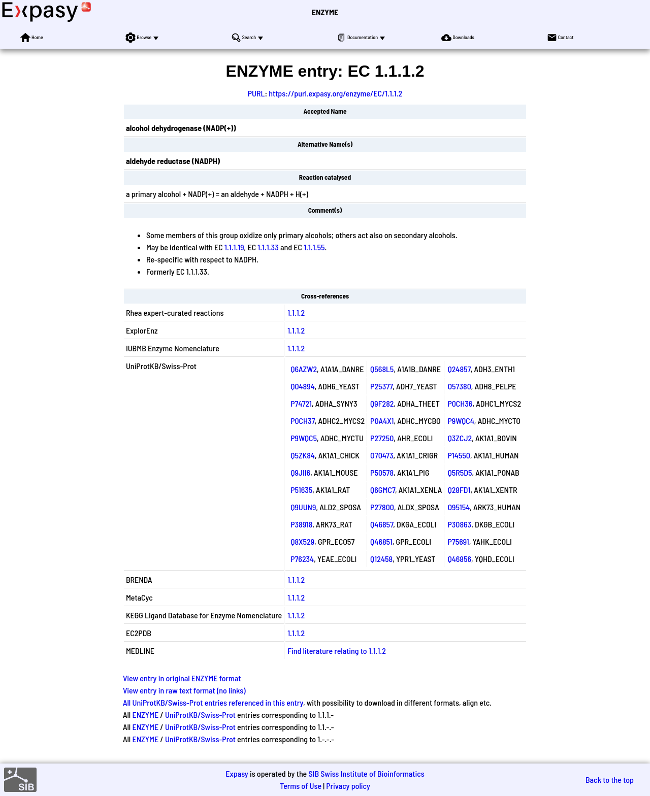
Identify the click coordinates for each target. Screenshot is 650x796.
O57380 (459, 386)
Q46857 (381, 524)
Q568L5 (382, 369)
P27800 (382, 507)
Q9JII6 (300, 472)
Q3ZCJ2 (459, 438)
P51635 (301, 489)
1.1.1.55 (314, 247)
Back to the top (610, 779)
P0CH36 (459, 403)
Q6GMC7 (382, 489)
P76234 (302, 558)
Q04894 (302, 386)
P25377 (381, 386)
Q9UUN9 (303, 507)
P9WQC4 (460, 420)
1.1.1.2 (296, 312)
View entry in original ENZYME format (182, 678)
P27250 (382, 438)
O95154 (458, 507)
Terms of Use (300, 785)
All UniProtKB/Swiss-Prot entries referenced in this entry (213, 702)
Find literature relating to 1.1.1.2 (336, 650)
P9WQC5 (303, 438)
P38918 (301, 524)
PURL (256, 93)
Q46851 (381, 541)
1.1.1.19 (234, 247)
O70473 (381, 455)
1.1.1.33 (267, 247)
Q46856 (459, 558)
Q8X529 (302, 541)
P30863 (459, 524)
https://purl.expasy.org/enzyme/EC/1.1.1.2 (335, 93)
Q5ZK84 (302, 455)
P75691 (458, 541)
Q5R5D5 (459, 472)
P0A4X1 (382, 420)
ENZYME (325, 12)
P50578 (382, 472)
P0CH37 (302, 420)
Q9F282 (382, 403)
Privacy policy (348, 785)
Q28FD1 (458, 489)
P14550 (458, 455)
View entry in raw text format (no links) (184, 690)
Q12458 (381, 558)
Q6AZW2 (303, 369)
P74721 (301, 403)
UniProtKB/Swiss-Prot (200, 714)
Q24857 (458, 369)
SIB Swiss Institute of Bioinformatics (366, 773)
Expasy (236, 773)
